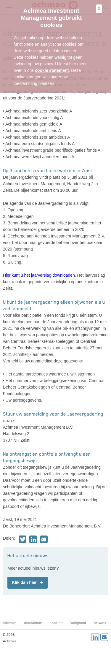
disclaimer (33, 623)
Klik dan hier (24, 582)
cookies (56, 623)
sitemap (10, 623)
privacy (100, 623)
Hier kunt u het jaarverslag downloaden (39, 275)
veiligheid (78, 623)
